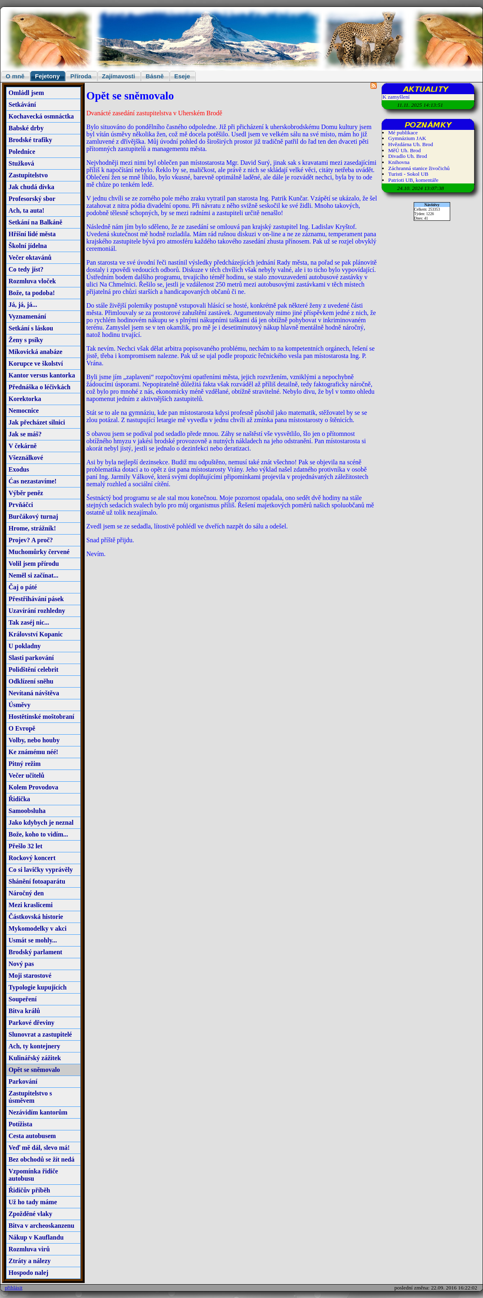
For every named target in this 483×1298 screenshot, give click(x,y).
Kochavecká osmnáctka (41, 116)
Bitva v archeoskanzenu (41, 1225)
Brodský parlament (35, 952)
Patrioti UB (400, 180)
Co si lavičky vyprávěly (41, 869)
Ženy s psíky (26, 339)
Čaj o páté (23, 587)
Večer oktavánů (30, 257)
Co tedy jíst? (26, 269)
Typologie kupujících (37, 987)
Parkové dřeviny (31, 1022)
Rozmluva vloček (32, 281)
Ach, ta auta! (26, 210)
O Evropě (22, 728)
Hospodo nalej (28, 1272)
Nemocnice (24, 410)
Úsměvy (19, 704)
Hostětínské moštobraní (41, 716)
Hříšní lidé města (32, 234)
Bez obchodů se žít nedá (42, 1159)
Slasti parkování (31, 657)
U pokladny (25, 646)
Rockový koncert (32, 857)
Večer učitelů (26, 775)
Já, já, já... (23, 304)
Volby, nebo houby (34, 740)
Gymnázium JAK (407, 138)
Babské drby (26, 128)
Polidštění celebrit (33, 669)
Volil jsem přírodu (34, 563)
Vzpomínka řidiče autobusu (33, 1175)
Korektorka (25, 398)
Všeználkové (26, 457)
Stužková (21, 163)
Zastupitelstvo (28, 175)
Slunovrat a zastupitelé (40, 1034)
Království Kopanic (36, 634)
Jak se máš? (25, 434)
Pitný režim (25, 763)
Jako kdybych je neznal (41, 822)
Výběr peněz (26, 492)
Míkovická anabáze (35, 351)
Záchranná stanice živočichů (419, 168)
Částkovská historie (36, 916)
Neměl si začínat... (33, 575)
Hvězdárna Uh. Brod (410, 144)
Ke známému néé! (33, 751)
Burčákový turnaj (33, 516)
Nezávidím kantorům (38, 1112)
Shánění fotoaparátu (37, 881)
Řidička (19, 799)
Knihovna (399, 162)
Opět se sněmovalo (34, 1069)
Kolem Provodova (33, 787)
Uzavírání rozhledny (37, 610)
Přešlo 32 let (26, 846)
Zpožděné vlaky (30, 1213)
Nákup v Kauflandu (36, 1237)
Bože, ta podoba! (32, 292)
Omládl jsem (26, 92)
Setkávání (22, 104)
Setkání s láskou (31, 328)
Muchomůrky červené (39, 551)
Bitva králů (24, 1010)
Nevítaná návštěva (34, 693)
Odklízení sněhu (31, 681)
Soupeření (22, 999)
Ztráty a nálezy (30, 1260)
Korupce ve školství (36, 363)
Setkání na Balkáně (35, 222)
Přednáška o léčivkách (40, 387)
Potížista (20, 1124)
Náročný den (26, 893)
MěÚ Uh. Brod (404, 150)
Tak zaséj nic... (29, 622)
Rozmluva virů (29, 1249)
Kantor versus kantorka (42, 375)
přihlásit (14, 1288)
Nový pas (21, 963)
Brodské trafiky (30, 139)
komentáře (427, 180)
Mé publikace (403, 132)
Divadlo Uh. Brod (407, 156)
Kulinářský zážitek (35, 1057)
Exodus (19, 469)
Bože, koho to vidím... (38, 834)
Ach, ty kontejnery (34, 1046)
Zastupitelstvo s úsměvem (30, 1097)
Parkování (23, 1081)
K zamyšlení (396, 97)
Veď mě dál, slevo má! (39, 1147)
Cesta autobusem (32, 1135)
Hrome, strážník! (32, 528)
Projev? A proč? (31, 540)
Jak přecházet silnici (37, 422)
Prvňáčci (21, 504)
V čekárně (22, 445)
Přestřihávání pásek (36, 598)
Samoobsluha (27, 810)
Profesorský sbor (32, 198)
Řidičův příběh (29, 1190)
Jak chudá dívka (31, 186)
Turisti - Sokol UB (408, 174)
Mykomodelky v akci (37, 928)
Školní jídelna (28, 245)
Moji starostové (30, 975)
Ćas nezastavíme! (33, 481)
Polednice (22, 151)
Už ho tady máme (33, 1202)
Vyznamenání (27, 316)
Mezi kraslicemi (31, 904)
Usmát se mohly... (33, 940)
